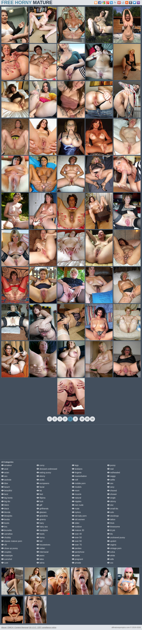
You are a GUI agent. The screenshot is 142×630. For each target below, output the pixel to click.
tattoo (111, 519)
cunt (4, 563)
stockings (113, 516)
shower (112, 494)
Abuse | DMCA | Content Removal (14, 627)
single (111, 498)
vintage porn (114, 548)
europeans (43, 483)
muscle (76, 494)
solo (110, 512)
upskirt (111, 541)
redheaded (113, 472)
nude (75, 509)
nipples (76, 501)
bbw (4, 483)
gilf (39, 505)
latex (40, 559)
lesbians (77, 469)
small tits (112, 509)
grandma (42, 516)
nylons (76, 512)
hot (39, 541)
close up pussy (9, 548)
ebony (41, 476)
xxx (110, 563)
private (76, 563)
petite (76, 555)
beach (5, 487)
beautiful (6, 490)
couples (6, 552)
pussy (111, 465)
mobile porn (79, 483)
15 (87, 419)
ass (4, 476)
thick (110, 523)
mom (75, 490)
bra (4, 527)
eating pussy (44, 472)
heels (40, 534)
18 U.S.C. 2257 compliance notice (42, 627)
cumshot (6, 559)
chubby (6, 537)
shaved (112, 490)
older (75, 523)
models (76, 487)
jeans (40, 555)
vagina (111, 545)
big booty (6, 498)
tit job (111, 530)
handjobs (42, 530)
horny (41, 537)
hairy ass (42, 527)
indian (41, 548)
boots (5, 523)
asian (5, 472)
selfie (111, 480)
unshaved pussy (116, 537)
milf (75, 480)
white (111, 555)
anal (4, 469)
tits (110, 534)
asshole (6, 480)
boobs (5, 519)
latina (40, 563)
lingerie (76, 472)
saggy (111, 476)
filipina (41, 498)
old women (78, 519)
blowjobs (6, 516)
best (4, 494)
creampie (7, 555)
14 (82, 419)
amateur (6, 465)
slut (110, 505)
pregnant (77, 559)
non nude (77, 505)
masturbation (79, 476)
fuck (40, 501)
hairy (40, 523)
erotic (41, 480)
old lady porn (79, 516)
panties (76, 548)
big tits (5, 501)
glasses (42, 512)
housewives (43, 545)
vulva (111, 552)
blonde (5, 512)
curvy (40, 465)
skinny (111, 501)
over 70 (77, 545)
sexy (110, 487)
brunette (6, 530)
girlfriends (42, 509)
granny (41, 519)
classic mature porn (11, 541)
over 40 (77, 534)
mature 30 (78, 530)
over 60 (77, 541)
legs (75, 465)
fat (39, 490)
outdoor (77, 527)
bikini (5, 505)
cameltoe (6, 534)
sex (110, 483)
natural (76, 498)
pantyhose (78, 552)
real (110, 469)
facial (40, 487)
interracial (42, 552)
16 (92, 419)
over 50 (77, 537)
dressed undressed (47, 469)
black (5, 509)
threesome (113, 527)
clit (4, 545)
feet (40, 494)
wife (110, 559)
